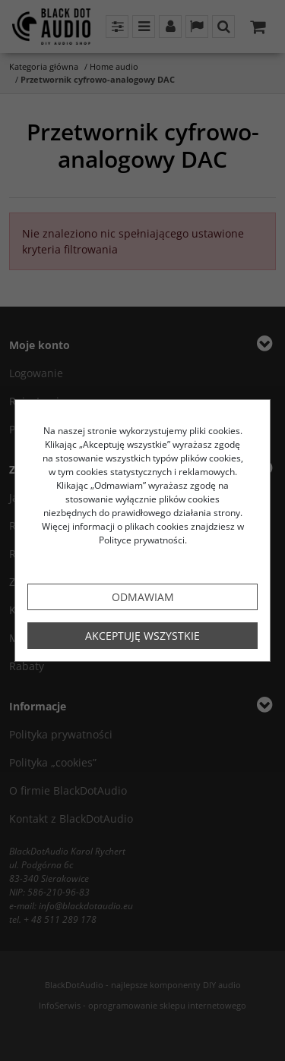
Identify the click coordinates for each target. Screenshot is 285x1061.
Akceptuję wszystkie (142, 635)
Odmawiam (143, 597)
